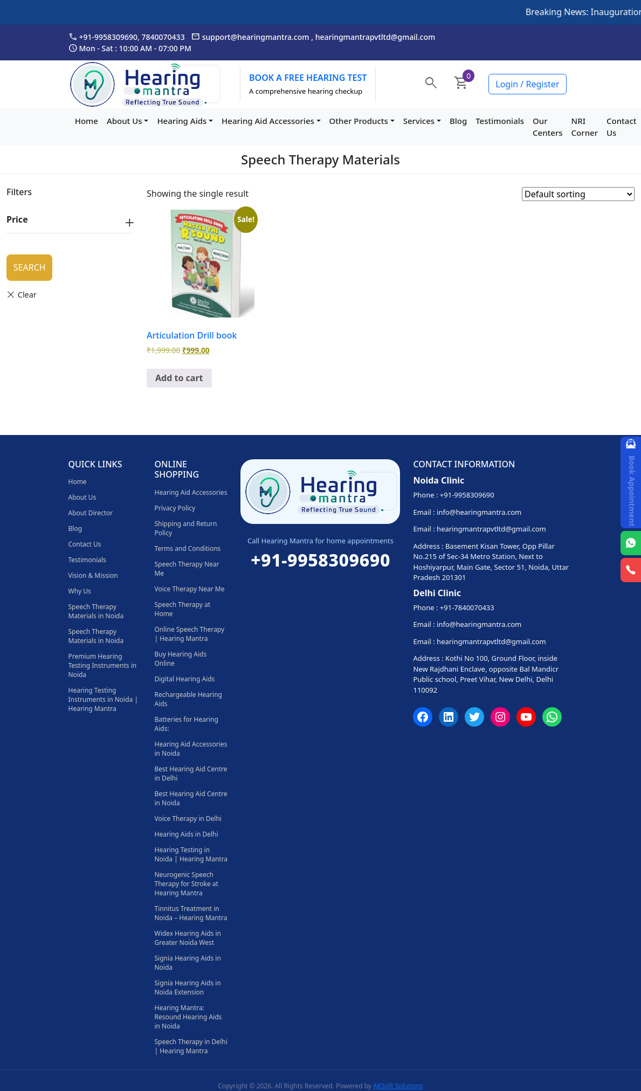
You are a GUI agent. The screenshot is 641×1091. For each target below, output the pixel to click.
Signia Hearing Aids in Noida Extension (187, 987)
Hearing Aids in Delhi (186, 834)
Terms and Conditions (187, 548)
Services (419, 120)
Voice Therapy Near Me (189, 588)
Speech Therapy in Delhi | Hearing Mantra (190, 1046)
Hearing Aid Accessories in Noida (190, 749)
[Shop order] (578, 194)
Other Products (358, 120)
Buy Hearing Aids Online (180, 659)
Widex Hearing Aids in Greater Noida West (187, 938)
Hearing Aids (181, 120)
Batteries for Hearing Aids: (186, 724)
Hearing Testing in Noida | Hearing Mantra (191, 854)
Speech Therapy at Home (182, 609)
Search (29, 267)
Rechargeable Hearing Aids (188, 699)
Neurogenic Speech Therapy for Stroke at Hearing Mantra (186, 883)
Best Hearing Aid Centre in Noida (190, 798)
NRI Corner (584, 127)
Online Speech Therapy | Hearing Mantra (189, 634)
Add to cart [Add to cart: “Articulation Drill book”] (179, 378)
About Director (90, 512)
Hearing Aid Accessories (268, 120)
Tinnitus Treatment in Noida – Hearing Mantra (190, 913)
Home (86, 120)
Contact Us (621, 127)
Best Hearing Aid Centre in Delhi (190, 773)
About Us (124, 120)
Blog (458, 120)
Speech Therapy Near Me (186, 569)
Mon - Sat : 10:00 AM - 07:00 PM (129, 48)
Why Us (79, 591)
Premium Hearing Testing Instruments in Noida (102, 665)
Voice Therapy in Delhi (187, 818)
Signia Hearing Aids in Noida (187, 963)
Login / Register (527, 84)
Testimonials (499, 120)
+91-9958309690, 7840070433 (126, 36)
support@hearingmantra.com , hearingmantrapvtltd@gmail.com (313, 36)
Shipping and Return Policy (185, 528)
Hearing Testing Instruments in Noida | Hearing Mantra (103, 699)
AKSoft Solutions (398, 1085)
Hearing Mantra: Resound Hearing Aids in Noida (188, 1017)
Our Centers (548, 127)
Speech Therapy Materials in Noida (96, 611)
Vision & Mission (93, 575)
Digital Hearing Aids (184, 678)
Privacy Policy (174, 508)
